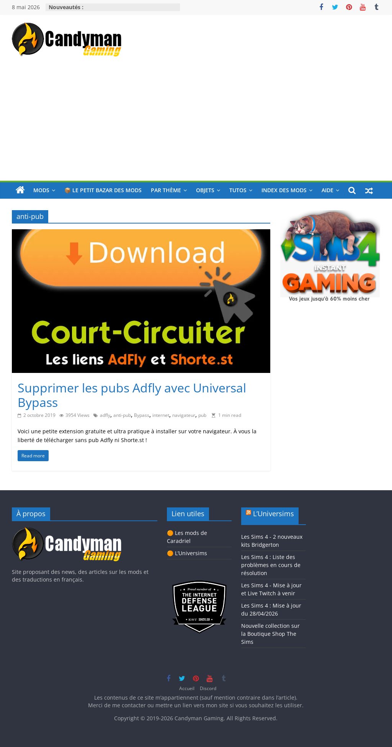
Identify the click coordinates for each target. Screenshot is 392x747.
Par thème (166, 190)
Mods (41, 190)
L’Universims (273, 513)
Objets (205, 190)
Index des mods (284, 190)
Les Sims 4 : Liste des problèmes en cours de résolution (271, 565)
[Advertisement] (196, 123)
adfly (105, 415)
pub (202, 415)
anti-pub (122, 415)
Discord (208, 688)
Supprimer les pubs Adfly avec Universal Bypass (132, 394)
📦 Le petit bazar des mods (103, 190)
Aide (327, 190)
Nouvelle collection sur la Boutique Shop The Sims (270, 633)
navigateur (183, 415)
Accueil (186, 688)
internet (160, 415)
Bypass (141, 415)
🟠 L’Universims (187, 553)
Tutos (238, 190)
